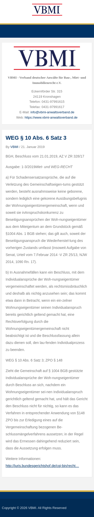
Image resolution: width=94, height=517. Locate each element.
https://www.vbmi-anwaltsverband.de (51, 117)
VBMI (14, 147)
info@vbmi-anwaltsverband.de (52, 112)
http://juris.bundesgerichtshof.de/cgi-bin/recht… (42, 466)
